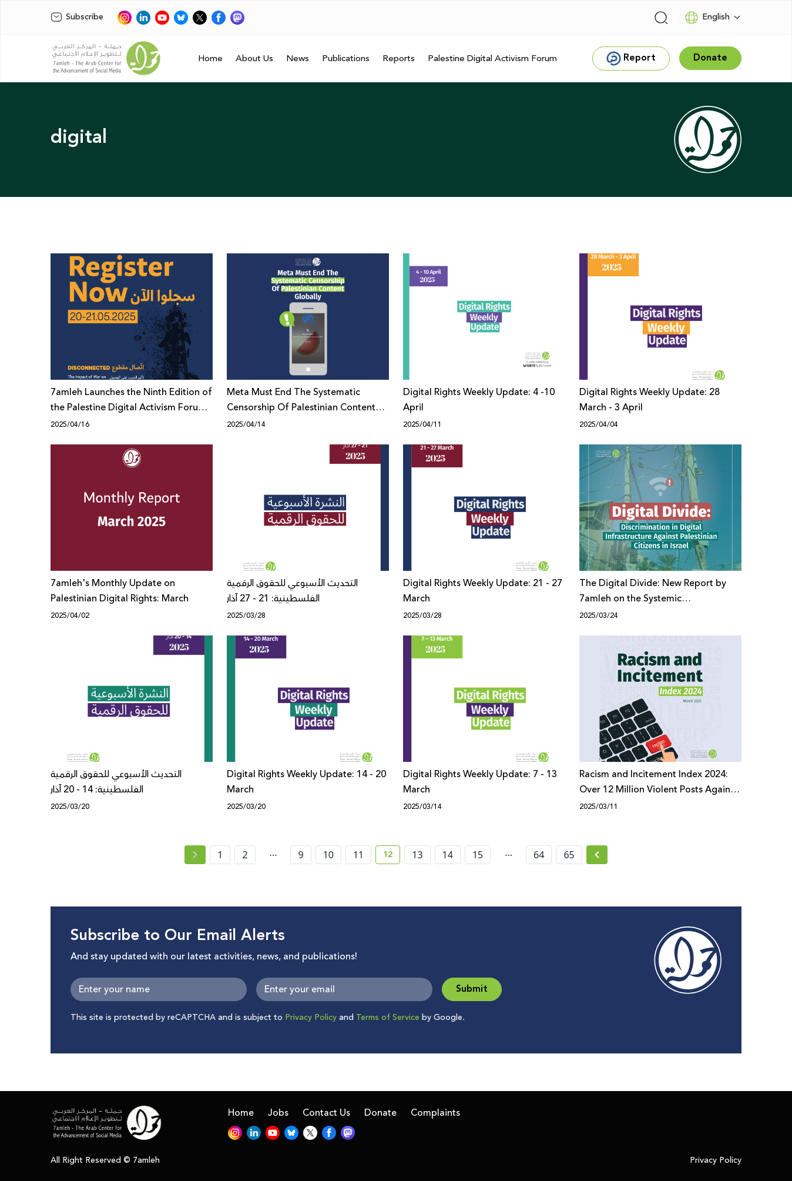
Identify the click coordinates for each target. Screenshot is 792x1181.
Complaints (435, 1113)
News (297, 58)
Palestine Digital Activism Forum (492, 58)
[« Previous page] (195, 854)
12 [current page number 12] (391, 856)
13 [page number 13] (417, 854)
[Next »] (597, 854)
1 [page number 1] (220, 854)
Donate (380, 1113)
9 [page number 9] (300, 854)
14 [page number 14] (447, 854)
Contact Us (326, 1113)
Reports (398, 58)
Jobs (278, 1113)
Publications (346, 58)
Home (210, 58)
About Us (254, 58)
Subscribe (77, 17)
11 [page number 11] (358, 854)
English (707, 18)
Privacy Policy (311, 1017)
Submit (472, 989)
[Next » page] (597, 854)
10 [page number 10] (328, 854)
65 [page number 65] (568, 854)
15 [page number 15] (477, 854)
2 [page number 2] (244, 854)
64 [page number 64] (538, 854)
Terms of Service (388, 1017)
